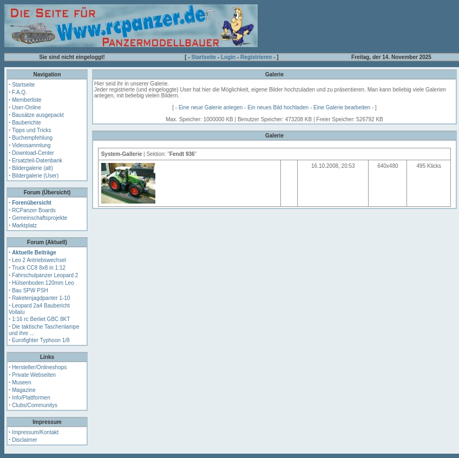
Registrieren (256, 57)
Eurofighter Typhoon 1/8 (41, 340)
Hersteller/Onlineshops (39, 367)
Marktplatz (24, 225)
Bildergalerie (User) (35, 176)
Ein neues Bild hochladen (278, 107)
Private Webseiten (34, 375)
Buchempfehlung (32, 138)
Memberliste (26, 100)
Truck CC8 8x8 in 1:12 (38, 268)
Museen (21, 382)
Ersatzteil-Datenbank (37, 160)
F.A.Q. (19, 92)
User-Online (26, 107)
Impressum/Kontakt (35, 432)
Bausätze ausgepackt (38, 115)
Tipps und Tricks (31, 130)
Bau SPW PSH (30, 290)
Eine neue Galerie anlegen (210, 107)
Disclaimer (24, 440)
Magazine (23, 390)
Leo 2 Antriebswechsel (39, 260)
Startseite (204, 57)
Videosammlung (31, 145)
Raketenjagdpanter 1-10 (41, 298)
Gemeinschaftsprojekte (39, 218)
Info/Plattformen (31, 398)
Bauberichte (26, 123)
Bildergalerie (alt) (32, 168)
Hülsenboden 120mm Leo (43, 283)
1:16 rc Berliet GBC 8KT (41, 319)
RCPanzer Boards (34, 210)
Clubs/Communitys (34, 405)
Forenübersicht (31, 203)
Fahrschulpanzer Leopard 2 (45, 275)
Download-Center (33, 153)
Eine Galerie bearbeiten (341, 107)
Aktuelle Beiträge (34, 253)
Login (228, 57)
